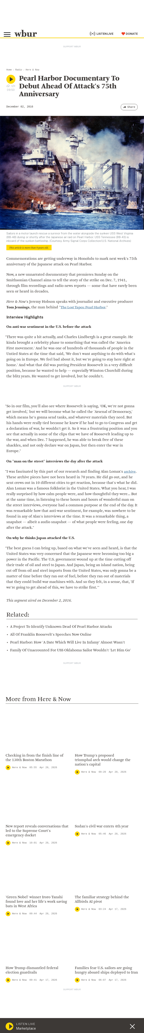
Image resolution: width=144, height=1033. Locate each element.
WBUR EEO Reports (16, 1023)
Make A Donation (19, 909)
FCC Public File (109, 1020)
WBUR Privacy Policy (47, 1020)
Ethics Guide (81, 880)
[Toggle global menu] (9, 31)
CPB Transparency (86, 862)
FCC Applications (88, 1020)
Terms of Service (93, 1029)
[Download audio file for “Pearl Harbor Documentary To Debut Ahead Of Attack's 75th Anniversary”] (8, 85)
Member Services (19, 921)
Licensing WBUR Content (91, 886)
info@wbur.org (18, 839)
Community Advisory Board (92, 856)
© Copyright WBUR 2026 (19, 1020)
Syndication (68, 1020)
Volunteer (13, 915)
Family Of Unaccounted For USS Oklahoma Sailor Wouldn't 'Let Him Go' (70, 631)
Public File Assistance (42, 1023)
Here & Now (32, 70)
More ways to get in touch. (29, 860)
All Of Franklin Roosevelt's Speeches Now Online (51, 615)
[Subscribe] (133, 984)
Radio (18, 70)
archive (130, 452)
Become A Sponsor (20, 945)
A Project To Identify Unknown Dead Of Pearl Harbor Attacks (61, 607)
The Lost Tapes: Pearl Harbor (85, 307)
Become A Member (20, 927)
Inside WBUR (82, 838)
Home (9, 70)
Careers (78, 868)
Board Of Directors (86, 850)
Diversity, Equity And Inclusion (94, 844)
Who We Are (81, 831)
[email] (72, 984)
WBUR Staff (81, 874)
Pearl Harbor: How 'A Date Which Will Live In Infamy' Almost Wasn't (67, 623)
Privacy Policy (71, 1029)
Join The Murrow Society (24, 939)
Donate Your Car (18, 933)
